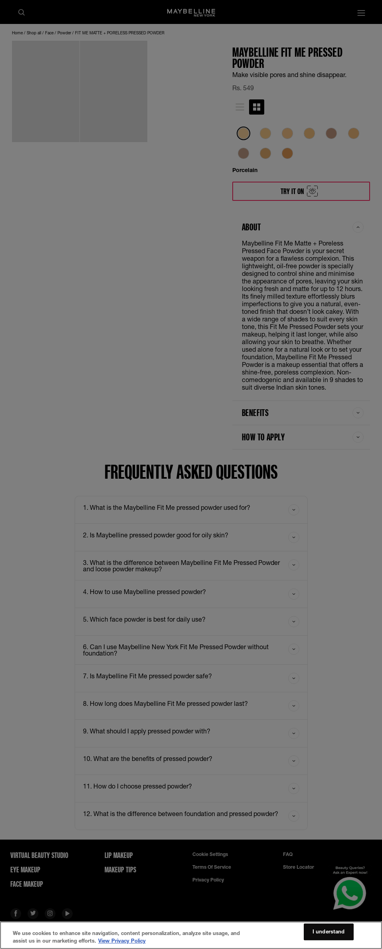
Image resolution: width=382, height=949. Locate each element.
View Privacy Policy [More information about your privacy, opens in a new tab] (122, 940)
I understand (329, 932)
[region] (191, 935)
